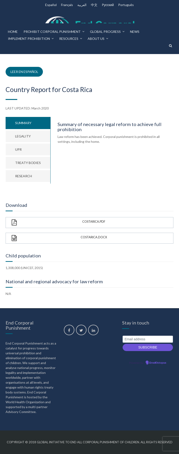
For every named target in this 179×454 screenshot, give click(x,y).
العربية (81, 5)
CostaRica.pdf (58, 222)
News (134, 32)
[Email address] (148, 339)
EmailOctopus (157, 363)
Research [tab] (23, 176)
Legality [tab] (23, 136)
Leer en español (24, 72)
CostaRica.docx (59, 238)
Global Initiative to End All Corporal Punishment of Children (88, 442)
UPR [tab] (18, 149)
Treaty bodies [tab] (28, 163)
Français (67, 5)
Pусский (108, 5)
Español (51, 5)
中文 (94, 5)
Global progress (105, 32)
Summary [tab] (23, 123)
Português (126, 5)
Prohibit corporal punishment (52, 32)
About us (96, 39)
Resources (68, 39)
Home (13, 32)
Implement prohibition (29, 39)
